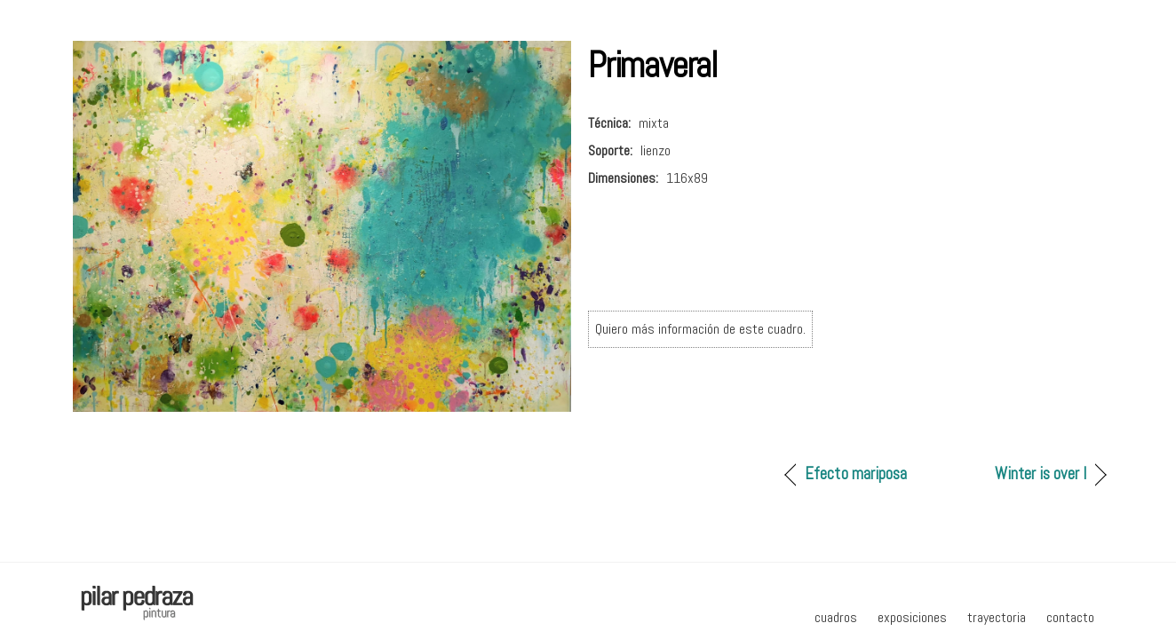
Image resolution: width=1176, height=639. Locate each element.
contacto (1070, 617)
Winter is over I (1040, 473)
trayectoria (996, 617)
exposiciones (912, 617)
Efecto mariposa (856, 473)
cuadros (835, 617)
